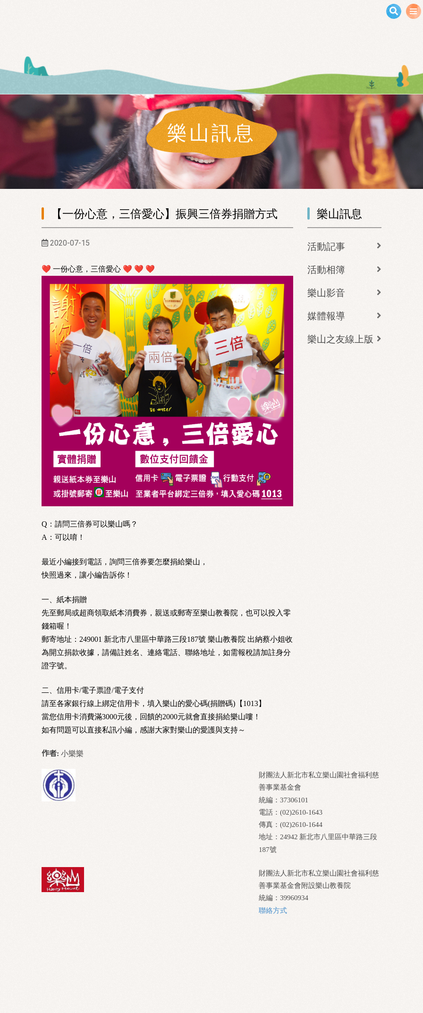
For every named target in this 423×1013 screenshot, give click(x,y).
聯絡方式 (273, 910)
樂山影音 (326, 293)
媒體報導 (326, 316)
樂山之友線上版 (340, 339)
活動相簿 (326, 269)
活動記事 (326, 246)
